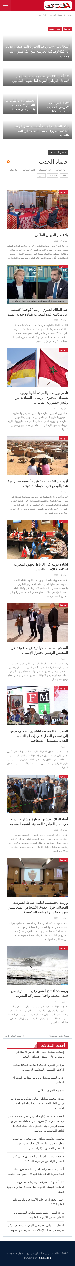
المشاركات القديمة (59, 1035)
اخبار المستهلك (45, 170)
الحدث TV (52, 175)
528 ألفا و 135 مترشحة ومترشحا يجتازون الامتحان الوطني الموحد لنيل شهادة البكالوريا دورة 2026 (35, 1187)
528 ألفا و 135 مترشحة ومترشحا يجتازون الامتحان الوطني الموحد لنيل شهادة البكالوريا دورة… (40, 81)
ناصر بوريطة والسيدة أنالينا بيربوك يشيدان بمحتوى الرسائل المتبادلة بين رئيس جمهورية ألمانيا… (41, 397)
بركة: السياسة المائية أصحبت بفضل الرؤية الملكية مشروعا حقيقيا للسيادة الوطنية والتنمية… (41, 131)
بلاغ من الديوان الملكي (51, 235)
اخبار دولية (14, 170)
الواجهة (67, 29)
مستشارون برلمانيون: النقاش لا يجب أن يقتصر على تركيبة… (20, 105)
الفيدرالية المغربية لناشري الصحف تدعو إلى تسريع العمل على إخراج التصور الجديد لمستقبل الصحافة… (39, 736)
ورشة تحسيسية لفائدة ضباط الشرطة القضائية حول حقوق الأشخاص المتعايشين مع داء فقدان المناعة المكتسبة (38, 907)
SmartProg (45, 1257)
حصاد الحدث (55, 29)
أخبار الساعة (61, 170)
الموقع (41, 175)
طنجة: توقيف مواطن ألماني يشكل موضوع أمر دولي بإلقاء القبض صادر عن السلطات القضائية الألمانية (37, 1103)
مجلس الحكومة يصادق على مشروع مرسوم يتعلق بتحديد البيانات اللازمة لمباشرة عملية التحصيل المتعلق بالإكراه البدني (38, 1143)
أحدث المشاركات (14, 1035)
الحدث (63, 175)
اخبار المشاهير (29, 170)
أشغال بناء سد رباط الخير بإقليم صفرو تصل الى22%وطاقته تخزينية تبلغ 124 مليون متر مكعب (38, 51)
